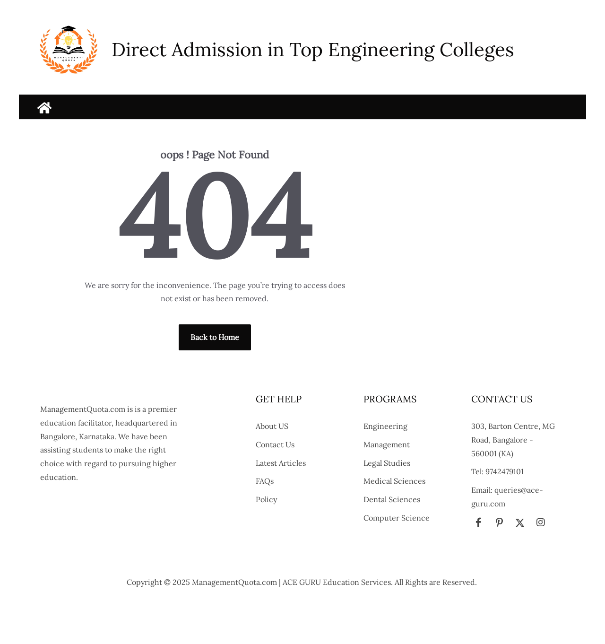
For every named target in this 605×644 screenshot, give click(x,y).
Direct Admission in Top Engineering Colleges (313, 49)
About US (272, 426)
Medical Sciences (394, 481)
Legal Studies (386, 463)
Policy (266, 499)
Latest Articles (281, 463)
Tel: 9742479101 (497, 471)
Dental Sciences (391, 499)
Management (386, 444)
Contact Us (275, 444)
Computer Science (396, 517)
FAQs (265, 481)
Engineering (385, 426)
